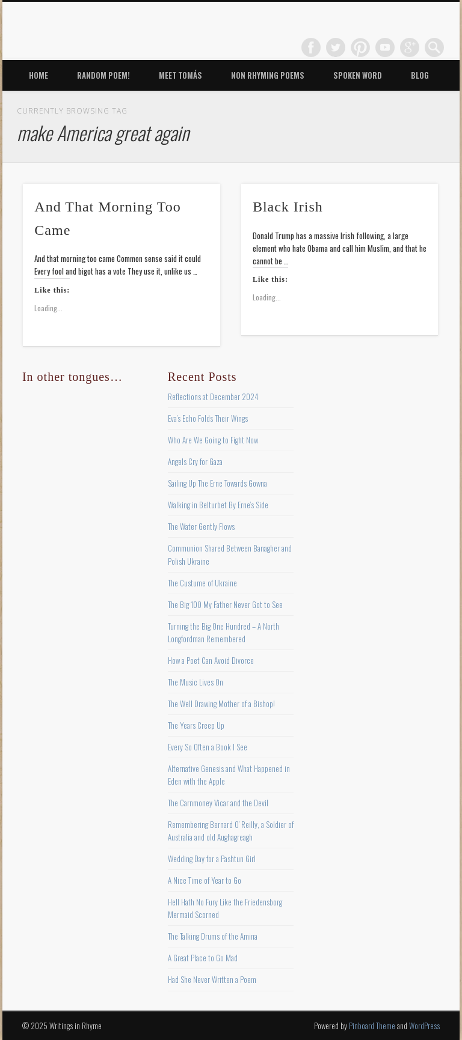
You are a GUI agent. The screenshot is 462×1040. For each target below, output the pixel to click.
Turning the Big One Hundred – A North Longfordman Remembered (223, 632)
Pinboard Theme (372, 1026)
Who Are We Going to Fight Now (213, 440)
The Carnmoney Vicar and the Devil (218, 803)
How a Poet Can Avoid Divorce (211, 660)
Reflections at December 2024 (213, 397)
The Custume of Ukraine (202, 583)
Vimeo (385, 47)
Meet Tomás (180, 75)
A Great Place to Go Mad (203, 958)
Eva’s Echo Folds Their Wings (208, 418)
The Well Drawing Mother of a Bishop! (221, 704)
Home (38, 75)
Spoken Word (357, 75)
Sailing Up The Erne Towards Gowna (217, 483)
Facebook (311, 47)
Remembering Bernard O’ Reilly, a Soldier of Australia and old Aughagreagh (231, 830)
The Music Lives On (195, 682)
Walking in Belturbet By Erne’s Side (218, 505)
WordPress (424, 1026)
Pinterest (360, 47)
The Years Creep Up (196, 725)
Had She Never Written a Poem (212, 979)
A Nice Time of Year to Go (204, 880)
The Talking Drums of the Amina (212, 936)
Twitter (335, 47)
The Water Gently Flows (201, 526)
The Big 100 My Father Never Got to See (225, 604)
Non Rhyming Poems (267, 75)
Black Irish (288, 206)
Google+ (409, 47)
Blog (420, 75)
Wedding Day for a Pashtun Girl (212, 859)
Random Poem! (103, 75)
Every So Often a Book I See (207, 747)
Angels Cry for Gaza (195, 461)
